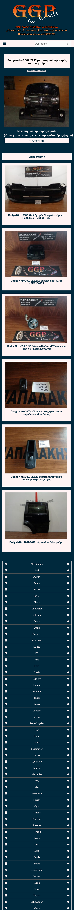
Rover (37, 838)
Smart (37, 863)
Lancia (36, 742)
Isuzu (37, 697)
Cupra (37, 621)
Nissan (36, 799)
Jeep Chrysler (37, 723)
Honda (36, 685)
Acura (37, 583)
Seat (36, 850)
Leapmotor (37, 748)
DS (36, 653)
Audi (36, 570)
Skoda (37, 857)
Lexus (37, 755)
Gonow (37, 678)
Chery (37, 602)
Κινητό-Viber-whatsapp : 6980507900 (36, 34)
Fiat (37, 659)
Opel (36, 806)
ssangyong (36, 869)
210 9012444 (13, 30)
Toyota (36, 895)
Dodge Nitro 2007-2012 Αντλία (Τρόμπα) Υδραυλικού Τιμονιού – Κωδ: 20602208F (36, 347)
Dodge (36, 646)
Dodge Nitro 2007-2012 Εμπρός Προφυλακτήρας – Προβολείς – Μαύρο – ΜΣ (36, 216)
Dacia (37, 627)
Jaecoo (37, 710)
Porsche (36, 825)
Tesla (37, 889)
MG (37, 780)
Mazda (36, 767)
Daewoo (36, 634)
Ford (36, 665)
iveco (37, 704)
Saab (36, 844)
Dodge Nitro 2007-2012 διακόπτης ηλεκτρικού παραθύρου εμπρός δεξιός (36, 478)
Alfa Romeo (37, 563)
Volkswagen (37, 901)
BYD (36, 595)
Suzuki (37, 882)
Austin (36, 576)
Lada (36, 736)
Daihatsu (37, 640)
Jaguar (36, 716)
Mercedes (36, 774)
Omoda (37, 812)
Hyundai (36, 691)
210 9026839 (59, 30)
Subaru (36, 876)
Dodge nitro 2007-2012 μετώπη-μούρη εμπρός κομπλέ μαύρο (37, 61)
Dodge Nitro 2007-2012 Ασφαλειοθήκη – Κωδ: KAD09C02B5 (36, 282)
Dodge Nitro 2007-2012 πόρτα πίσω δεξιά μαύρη (36, 542)
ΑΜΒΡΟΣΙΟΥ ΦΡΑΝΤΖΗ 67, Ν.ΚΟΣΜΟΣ (37, 26)
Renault (37, 831)
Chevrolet (37, 608)
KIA (37, 729)
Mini (36, 787)
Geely (37, 672)
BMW (37, 589)
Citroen (37, 614)
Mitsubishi (36, 793)
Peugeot (36, 818)
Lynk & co (37, 761)
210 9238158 (44, 30)
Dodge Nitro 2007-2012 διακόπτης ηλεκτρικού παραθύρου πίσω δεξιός (36, 413)
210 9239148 (29, 30)
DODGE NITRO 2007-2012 (36, 71)
